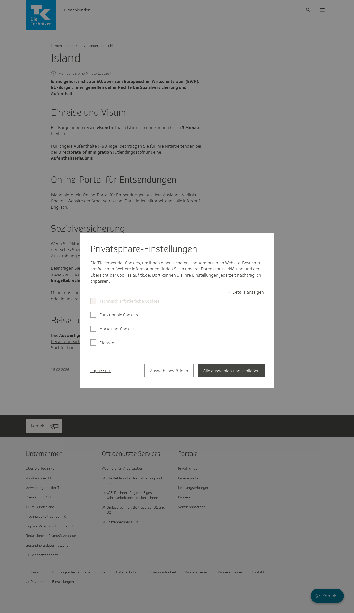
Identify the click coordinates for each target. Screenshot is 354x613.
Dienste (106, 343)
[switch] (246, 292)
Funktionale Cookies (118, 315)
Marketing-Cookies (117, 329)
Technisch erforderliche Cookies (129, 301)
